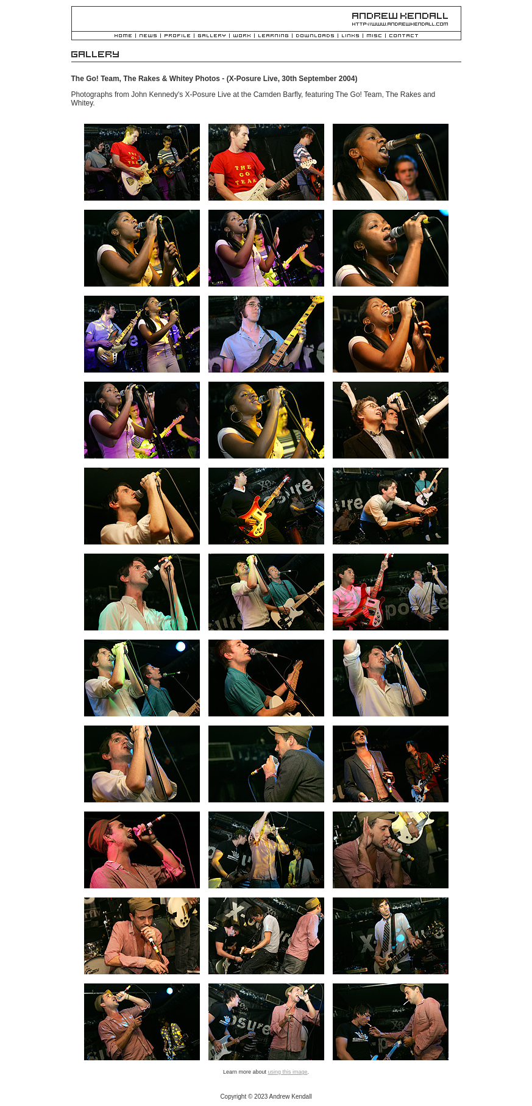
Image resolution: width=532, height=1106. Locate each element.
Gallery (211, 36)
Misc (374, 36)
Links (350, 36)
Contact (403, 36)
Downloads (315, 36)
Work (241, 36)
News (148, 36)
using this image (287, 1072)
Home (123, 36)
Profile (177, 36)
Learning (273, 36)
